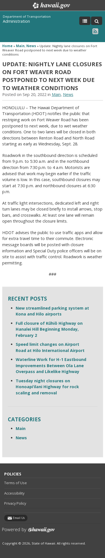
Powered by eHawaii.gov (28, 532)
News (31, 46)
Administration (16, 21)
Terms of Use (15, 482)
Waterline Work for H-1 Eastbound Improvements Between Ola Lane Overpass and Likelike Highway (51, 365)
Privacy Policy (15, 503)
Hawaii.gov (51, 5)
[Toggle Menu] (84, 21)
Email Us (19, 518)
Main (20, 46)
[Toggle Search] (96, 21)
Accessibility (14, 493)
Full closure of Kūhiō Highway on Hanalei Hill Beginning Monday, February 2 (49, 329)
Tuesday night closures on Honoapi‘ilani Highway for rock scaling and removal (47, 386)
